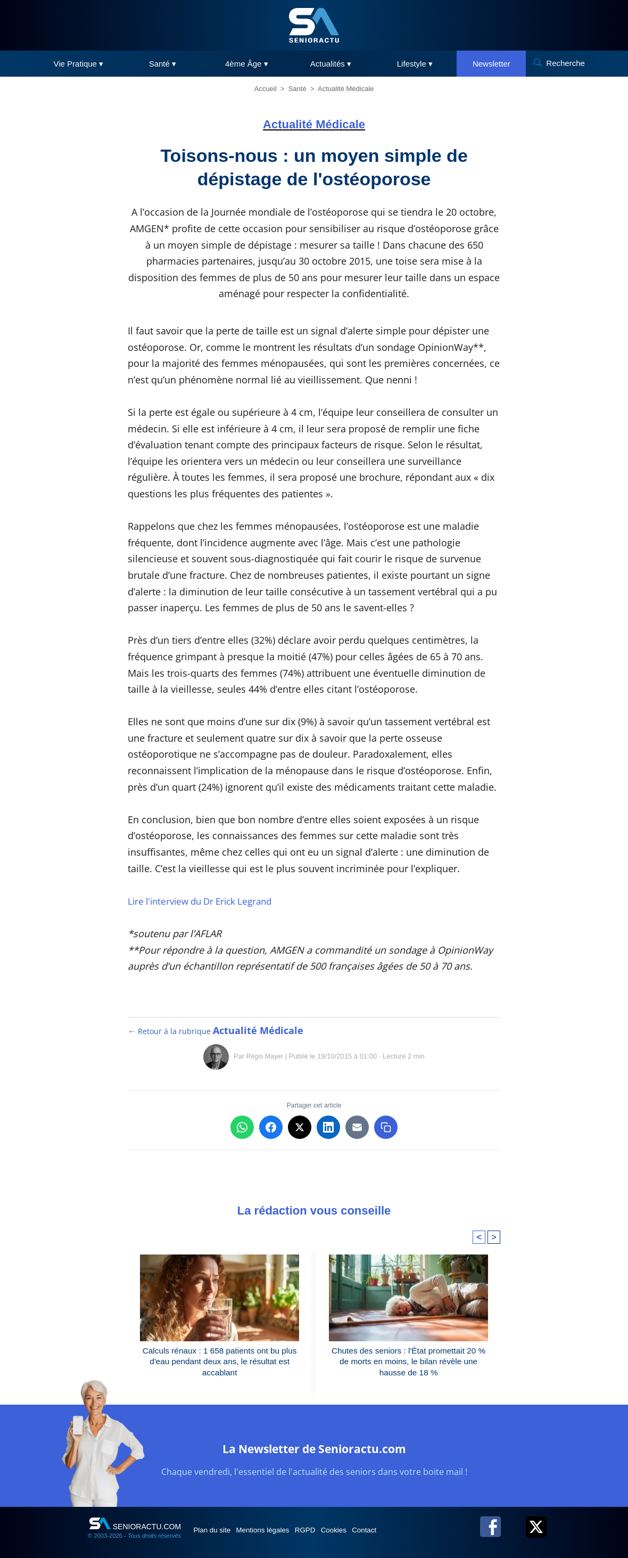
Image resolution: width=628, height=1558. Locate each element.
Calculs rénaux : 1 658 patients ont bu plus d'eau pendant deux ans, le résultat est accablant (219, 1363)
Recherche (565, 63)
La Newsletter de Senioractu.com (314, 1456)
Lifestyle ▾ (415, 63)
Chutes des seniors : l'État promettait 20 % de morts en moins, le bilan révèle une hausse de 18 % (408, 1363)
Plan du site (217, 1539)
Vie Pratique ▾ (79, 63)
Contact (404, 1539)
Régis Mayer (264, 1056)
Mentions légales (278, 1539)
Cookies (365, 1539)
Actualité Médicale (346, 89)
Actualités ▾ (330, 63)
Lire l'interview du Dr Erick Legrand (207, 901)
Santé (297, 89)
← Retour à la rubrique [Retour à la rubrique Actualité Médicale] (216, 1031)
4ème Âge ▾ (246, 63)
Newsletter (491, 63)
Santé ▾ (162, 63)
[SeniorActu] (314, 25)
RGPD (329, 1539)
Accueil (265, 89)
